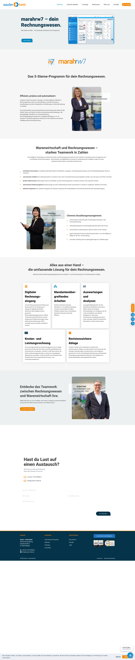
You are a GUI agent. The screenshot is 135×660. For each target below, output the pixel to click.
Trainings (85, 4)
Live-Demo (47, 548)
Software (60, 4)
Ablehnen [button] (118, 656)
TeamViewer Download (51, 539)
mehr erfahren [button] (6, 657)
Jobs (70, 545)
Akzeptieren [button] (127, 656)
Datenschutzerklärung (109, 558)
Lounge (126, 4)
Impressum (100, 558)
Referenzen (96, 4)
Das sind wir (72, 539)
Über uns (107, 4)
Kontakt (116, 4)
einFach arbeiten (72, 4)
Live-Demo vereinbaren (104, 536)
